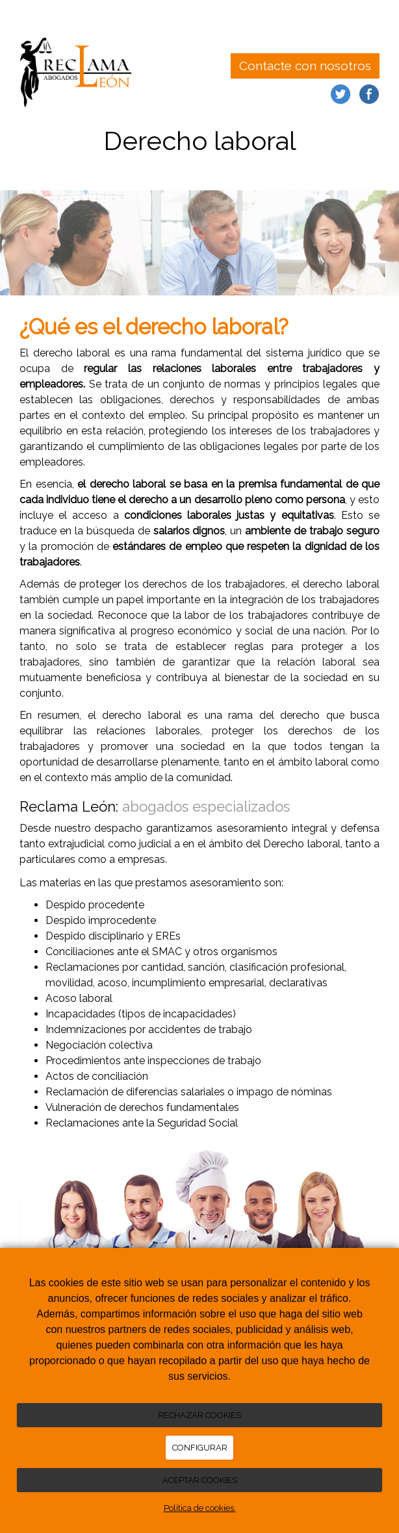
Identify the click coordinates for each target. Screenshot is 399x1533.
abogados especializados (206, 806)
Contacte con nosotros (305, 65)
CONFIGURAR (199, 1447)
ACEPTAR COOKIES (199, 1480)
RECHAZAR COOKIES (199, 1415)
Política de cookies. (200, 1508)
